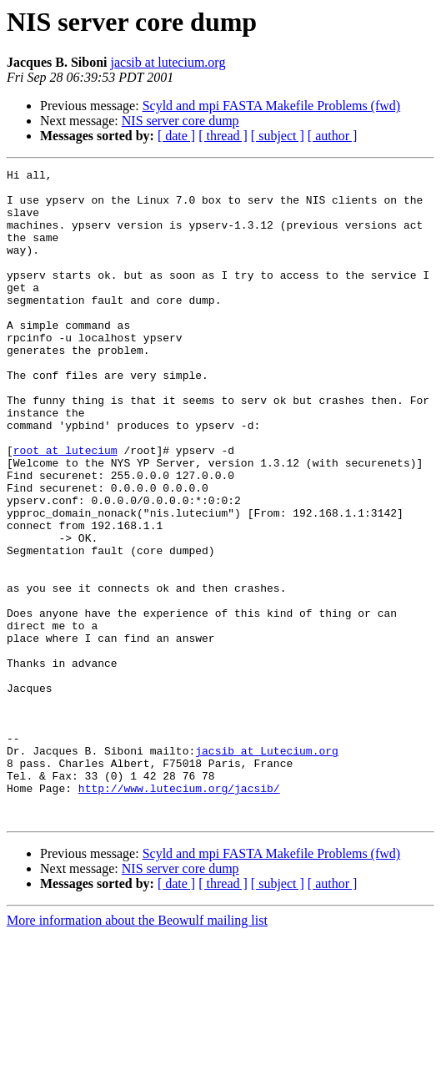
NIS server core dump (180, 121)
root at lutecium (65, 507)
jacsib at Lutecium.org (266, 868)
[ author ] (333, 136)
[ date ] (176, 136)
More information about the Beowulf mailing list (137, 1050)
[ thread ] (223, 136)
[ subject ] (277, 136)
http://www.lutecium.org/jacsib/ (179, 913)
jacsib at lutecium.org (167, 62)
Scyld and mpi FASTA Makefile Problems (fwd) (272, 105)
